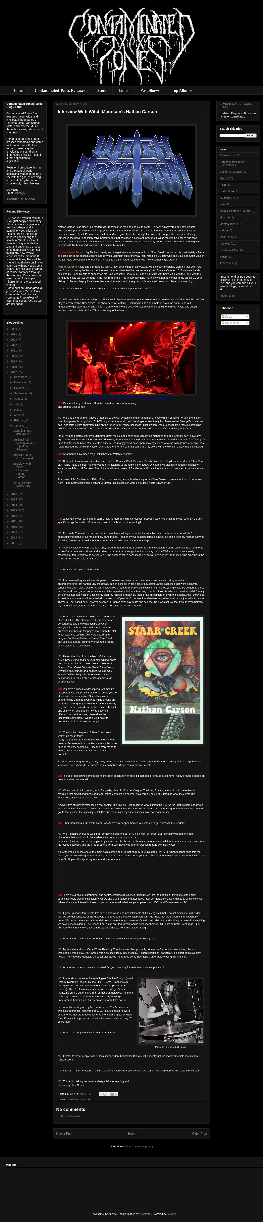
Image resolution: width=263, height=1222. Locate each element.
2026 (14, 328)
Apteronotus (227, 155)
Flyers (223, 178)
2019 (14, 361)
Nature (224, 230)
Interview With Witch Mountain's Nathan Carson (22, 470)
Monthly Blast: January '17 (22, 432)
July (17, 404)
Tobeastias (226, 263)
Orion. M (85, 1099)
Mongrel (225, 217)
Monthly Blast (228, 224)
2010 (14, 526)
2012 (14, 515)
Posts (227, 316)
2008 (14, 537)
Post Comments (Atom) (139, 1146)
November (20, 382)
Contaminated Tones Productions (232, 163)
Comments (230, 322)
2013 (14, 510)
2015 (14, 499)
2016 (14, 494)
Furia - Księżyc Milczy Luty (22, 484)
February (20, 420)
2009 (14, 532)
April (17, 415)
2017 (14, 372)
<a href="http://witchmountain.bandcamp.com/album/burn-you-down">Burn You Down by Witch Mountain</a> (131, 500)
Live (222, 204)
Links (123, 90)
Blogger (171, 1213)
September (21, 393)
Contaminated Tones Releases (60, 90)
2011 (14, 521)
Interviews (73, 1099)
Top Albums (182, 90)
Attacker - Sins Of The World (23, 456)
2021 (14, 350)
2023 (14, 339)
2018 (14, 366)
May (17, 409)
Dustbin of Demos (231, 171)
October (19, 388)
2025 (14, 334)
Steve (223, 256)
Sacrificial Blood (229, 250)
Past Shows (150, 90)
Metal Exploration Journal (235, 210)
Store (101, 90)
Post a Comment (70, 1116)
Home (17, 90)
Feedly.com (227, 295)
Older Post (199, 1133)
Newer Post (64, 1133)
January (19, 426)
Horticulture (227, 191)
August (18, 398)
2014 (14, 504)
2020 (14, 355)
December (20, 377)
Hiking (223, 184)
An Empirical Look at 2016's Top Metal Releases (23, 444)
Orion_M (20, 193)
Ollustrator (145, 1213)
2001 (14, 543)
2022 (14, 345)
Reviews (225, 243)
